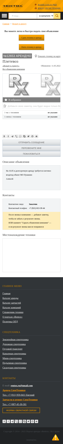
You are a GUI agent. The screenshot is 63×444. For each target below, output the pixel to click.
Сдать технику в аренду (31, 38)
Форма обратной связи (21, 410)
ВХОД (41, 8)
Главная (6, 293)
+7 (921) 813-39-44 (37, 208)
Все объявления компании (14, 69)
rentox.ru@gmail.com (22, 385)
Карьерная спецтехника (14, 353)
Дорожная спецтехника (14, 344)
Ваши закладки (47, 4)
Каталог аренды (10, 298)
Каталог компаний (12, 307)
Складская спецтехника (14, 367)
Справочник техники (13, 312)
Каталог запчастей (12, 303)
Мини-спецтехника (12, 358)
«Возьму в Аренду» (11, 66)
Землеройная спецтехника (16, 339)
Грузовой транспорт (13, 349)
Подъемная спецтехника (15, 363)
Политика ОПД (10, 321)
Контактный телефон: (18, 208)
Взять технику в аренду (32, 47)
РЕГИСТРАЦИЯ (52, 8)
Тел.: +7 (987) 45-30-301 (15, 404)
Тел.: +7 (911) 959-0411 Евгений (18, 395)
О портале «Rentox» (13, 317)
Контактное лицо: (16, 204)
